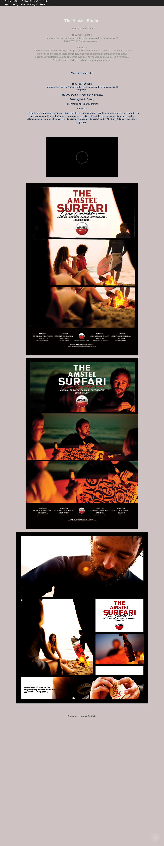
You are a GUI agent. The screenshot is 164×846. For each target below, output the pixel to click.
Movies (46, 1)
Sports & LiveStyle (12, 1)
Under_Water (35, 1)
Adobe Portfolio (88, 716)
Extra (23, 5)
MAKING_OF (32, 5)
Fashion (25, 1)
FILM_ (15, 5)
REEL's (8, 5)
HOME (42, 5)
